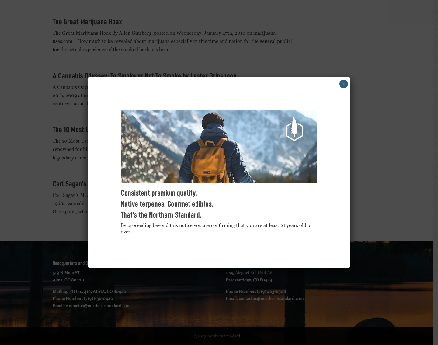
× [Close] (343, 84)
